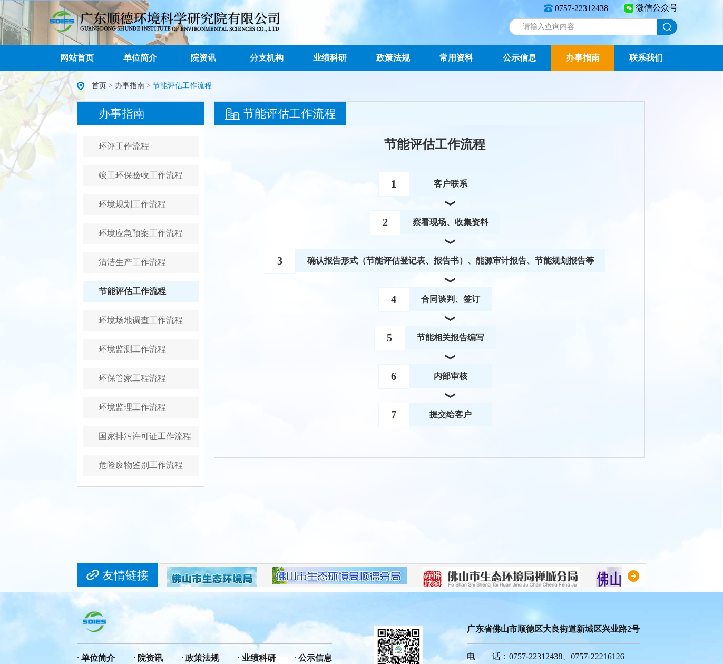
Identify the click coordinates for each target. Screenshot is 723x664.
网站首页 (77, 57)
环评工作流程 (124, 146)
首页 (99, 86)
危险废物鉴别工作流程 (141, 465)
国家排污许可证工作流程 (145, 436)
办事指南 (583, 57)
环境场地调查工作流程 (141, 320)
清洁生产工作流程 (132, 262)
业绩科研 (330, 57)
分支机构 (267, 57)
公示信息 (519, 57)
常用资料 (456, 57)
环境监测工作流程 (132, 349)
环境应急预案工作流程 (141, 233)
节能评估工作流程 (132, 291)
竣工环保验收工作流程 (141, 175)
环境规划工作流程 (132, 204)
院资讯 (203, 57)
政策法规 (393, 57)
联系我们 (646, 57)
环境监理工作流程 (132, 407)
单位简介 (140, 57)
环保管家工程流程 (132, 378)
